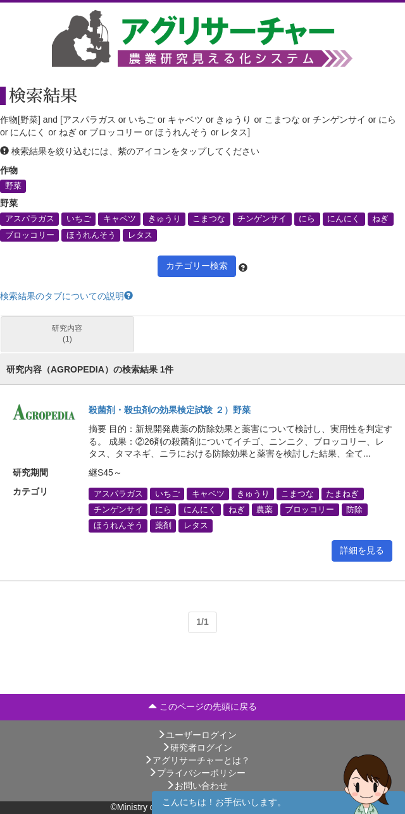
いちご (78, 218)
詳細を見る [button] (362, 550)
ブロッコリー (29, 234)
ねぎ (380, 218)
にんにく (343, 218)
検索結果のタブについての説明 (66, 296)
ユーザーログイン (197, 735)
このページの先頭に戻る (202, 706)
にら (307, 218)
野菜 (13, 186)
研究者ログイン (196, 748)
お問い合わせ (197, 785)
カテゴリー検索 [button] (197, 266)
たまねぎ (342, 493)
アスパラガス (29, 218)
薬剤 (163, 525)
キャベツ (119, 218)
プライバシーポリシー (197, 773)
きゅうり (164, 218)
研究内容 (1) (67, 333)
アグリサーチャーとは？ (197, 760)
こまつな (208, 218)
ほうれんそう (91, 234)
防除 (354, 509)
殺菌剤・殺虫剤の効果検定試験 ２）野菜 (170, 410)
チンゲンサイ (262, 218)
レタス (140, 234)
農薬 (264, 509)
